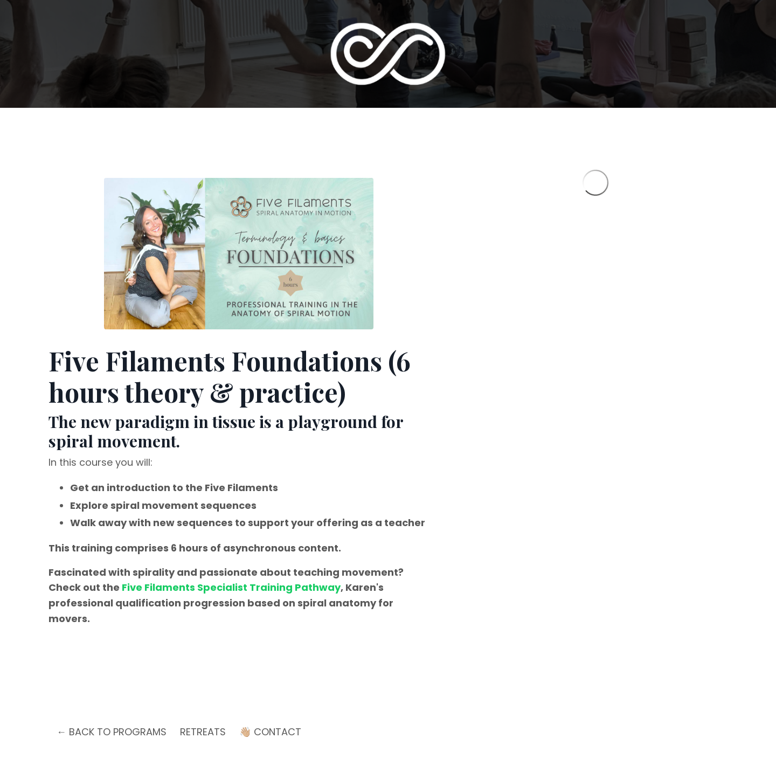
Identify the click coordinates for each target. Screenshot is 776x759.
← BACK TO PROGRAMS (112, 732)
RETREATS (203, 732)
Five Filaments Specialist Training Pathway (231, 587)
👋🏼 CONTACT (270, 732)
